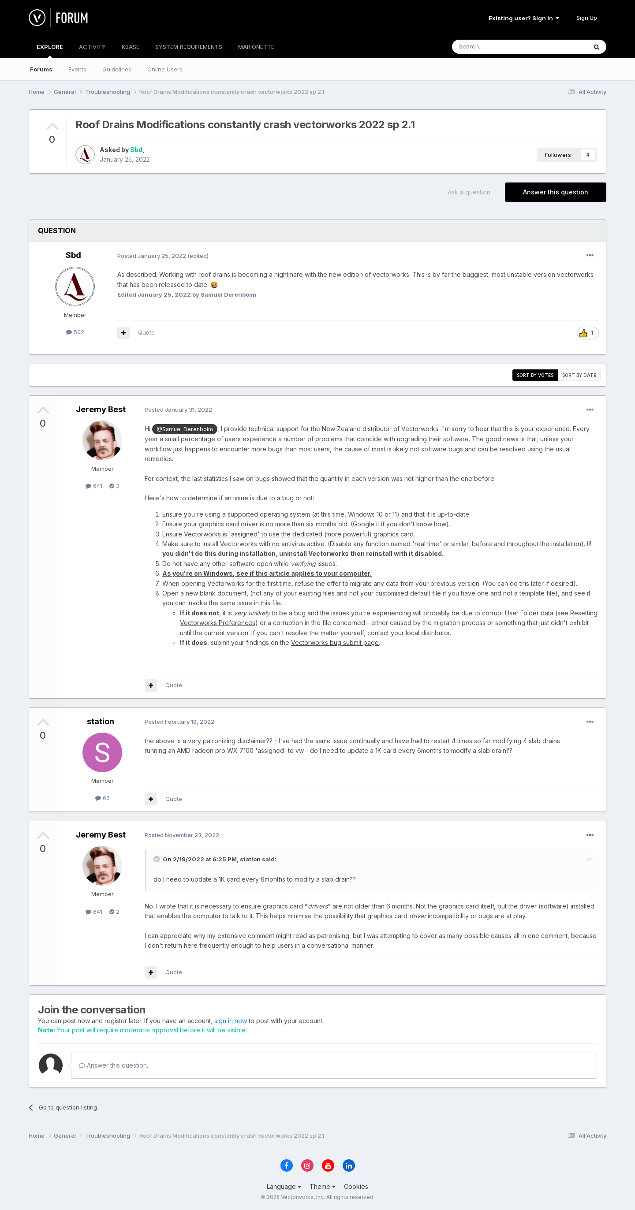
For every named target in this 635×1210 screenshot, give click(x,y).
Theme (323, 1186)
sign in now (230, 1020)
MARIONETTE (256, 46)
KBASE (130, 46)
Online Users (165, 69)
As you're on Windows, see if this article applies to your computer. (267, 573)
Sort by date (579, 375)
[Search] (497, 47)
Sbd (136, 149)
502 (75, 331)
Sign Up (586, 17)
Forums (41, 69)
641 (94, 485)
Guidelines (116, 69)
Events (77, 69)
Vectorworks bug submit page (335, 642)
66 (102, 797)
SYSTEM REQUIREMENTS (188, 46)
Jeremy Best (101, 409)
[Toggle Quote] (157, 859)
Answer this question (555, 192)
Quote (146, 332)
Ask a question (469, 192)
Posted (151, 255)
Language (284, 1186)
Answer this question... (115, 1065)
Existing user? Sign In (524, 18)
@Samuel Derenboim (185, 429)
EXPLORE (50, 50)
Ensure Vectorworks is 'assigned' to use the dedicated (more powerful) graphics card (288, 534)
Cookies (356, 1186)
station (100, 721)
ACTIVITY (92, 46)
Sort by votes (535, 375)
